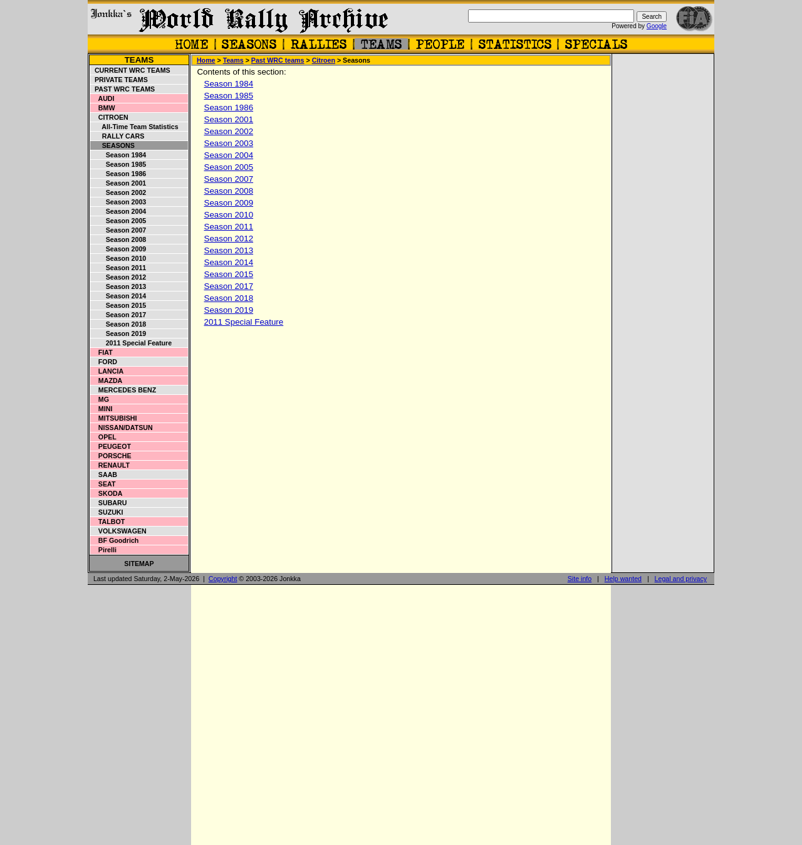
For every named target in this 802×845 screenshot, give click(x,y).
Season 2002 (118, 192)
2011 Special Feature (131, 343)
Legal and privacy (681, 578)
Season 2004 (118, 211)
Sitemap (139, 563)
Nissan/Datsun (122, 427)
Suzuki (107, 512)
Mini (101, 408)
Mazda (106, 380)
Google (657, 26)
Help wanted (623, 578)
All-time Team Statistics (135, 126)
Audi (103, 98)
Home (206, 60)
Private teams (119, 79)
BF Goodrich (114, 540)
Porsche (111, 455)
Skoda (106, 493)
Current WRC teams (130, 70)
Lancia (107, 371)
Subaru (109, 502)
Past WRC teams (123, 89)
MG (100, 399)
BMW (103, 108)
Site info (580, 578)
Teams (139, 60)
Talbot (108, 521)
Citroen (109, 117)
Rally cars (117, 136)
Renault (110, 465)
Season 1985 (118, 164)
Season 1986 (118, 173)
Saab (104, 474)
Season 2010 (118, 258)
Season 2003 (118, 202)
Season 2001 (118, 183)
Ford (104, 361)
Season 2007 (118, 230)
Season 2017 (118, 314)
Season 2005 (118, 220)
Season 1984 (118, 155)
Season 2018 (118, 324)
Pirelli (104, 550)
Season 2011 (118, 267)
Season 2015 (118, 305)
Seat (103, 484)
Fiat (102, 352)
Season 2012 (118, 277)
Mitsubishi (114, 418)
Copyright (223, 578)
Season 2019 (118, 333)
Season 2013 (118, 286)
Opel (104, 437)
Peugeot (111, 446)
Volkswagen (119, 531)
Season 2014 (118, 296)
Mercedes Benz (123, 390)
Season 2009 (118, 249)
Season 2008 (118, 239)
